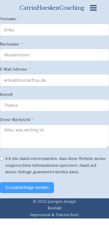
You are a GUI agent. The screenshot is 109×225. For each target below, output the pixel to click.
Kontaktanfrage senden (27, 187)
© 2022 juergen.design (54, 201)
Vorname (8, 18)
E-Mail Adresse (13, 69)
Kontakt (55, 208)
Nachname (9, 44)
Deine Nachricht (15, 119)
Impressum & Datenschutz (54, 214)
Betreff (6, 94)
